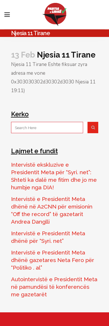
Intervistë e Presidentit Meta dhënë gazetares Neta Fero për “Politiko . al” (52, 260)
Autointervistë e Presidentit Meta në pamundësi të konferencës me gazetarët (54, 287)
